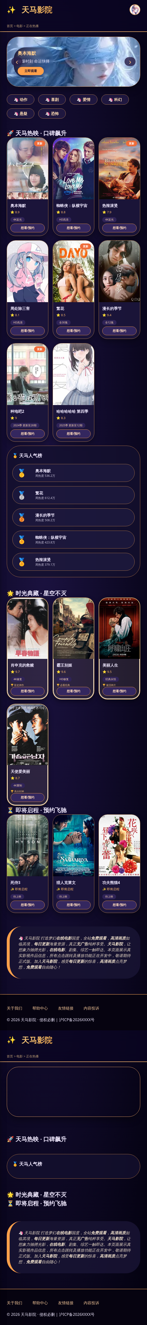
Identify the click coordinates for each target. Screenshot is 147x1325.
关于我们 (14, 1008)
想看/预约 (27, 228)
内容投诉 (91, 1008)
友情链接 (66, 1008)
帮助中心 (40, 1008)
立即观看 (30, 71)
